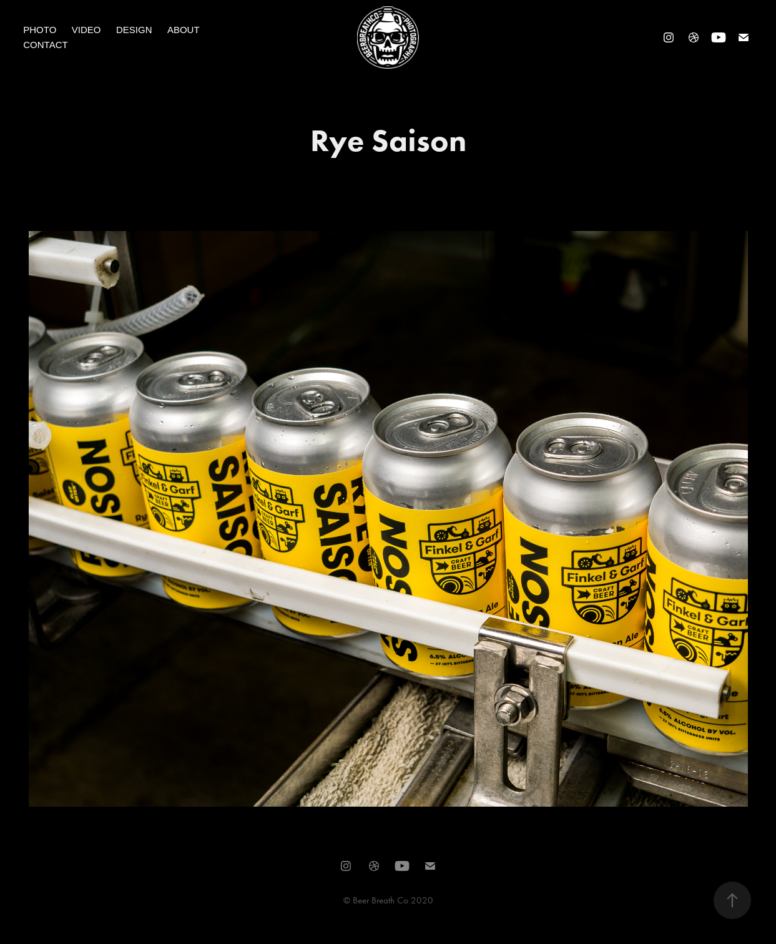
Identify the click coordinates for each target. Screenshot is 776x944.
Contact (45, 44)
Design (134, 29)
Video (86, 29)
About (183, 29)
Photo (39, 29)
